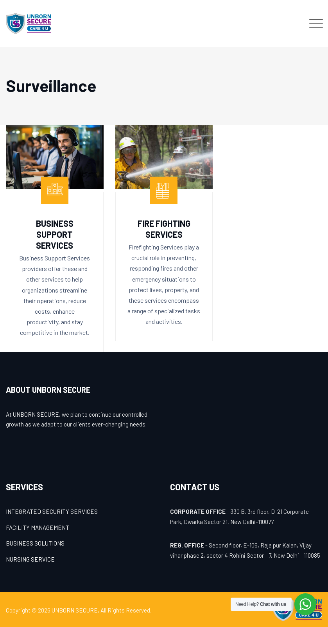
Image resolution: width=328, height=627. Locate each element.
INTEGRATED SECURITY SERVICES (52, 511)
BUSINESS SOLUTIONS (35, 543)
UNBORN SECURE (75, 610)
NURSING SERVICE (30, 559)
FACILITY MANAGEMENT (37, 527)
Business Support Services (54, 234)
